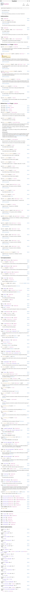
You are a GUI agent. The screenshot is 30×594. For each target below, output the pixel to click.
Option (18, 29)
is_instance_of (6, 417)
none (3, 451)
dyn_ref (4, 399)
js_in (5, 184)
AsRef (5, 260)
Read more (15, 281)
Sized (8, 531)
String (18, 122)
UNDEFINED (8, 107)
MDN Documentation (5, 12)
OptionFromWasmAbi (8, 442)
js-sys (8, 127)
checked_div (6, 216)
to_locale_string (8, 79)
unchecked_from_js (6, 378)
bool (2, 54)
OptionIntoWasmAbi (10, 449)
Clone (5, 278)
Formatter (13, 290)
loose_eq (6, 198)
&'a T (3, 591)
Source (2, 5)
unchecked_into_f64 (8, 252)
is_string (6, 118)
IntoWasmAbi (8, 351)
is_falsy (6, 194)
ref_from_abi (8, 491)
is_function (6, 170)
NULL (7, 105)
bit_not (6, 204)
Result (20, 290)
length (5, 20)
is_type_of (5, 423)
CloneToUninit (8, 540)
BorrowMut (7, 536)
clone (4, 279)
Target (4, 296)
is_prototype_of (7, 64)
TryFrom (8, 566)
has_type (4, 387)
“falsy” (12, 196)
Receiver (9, 554)
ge (4, 240)
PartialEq (6, 463)
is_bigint (6, 174)
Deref (8, 44)
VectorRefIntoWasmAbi (10, 589)
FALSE (7, 110)
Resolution (5, 475)
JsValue (21, 53)
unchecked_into (6, 405)
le (4, 234)
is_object (6, 161)
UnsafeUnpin (6, 522)
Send (4, 517)
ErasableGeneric (7, 305)
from (3, 313)
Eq (3, 303)
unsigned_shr (7, 210)
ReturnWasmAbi (8, 558)
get (5, 38)
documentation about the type (20, 135)
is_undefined (7, 149)
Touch (21, 29)
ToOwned (7, 562)
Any (6, 529)
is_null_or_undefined (8, 153)
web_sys (2, 2)
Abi (4, 331)
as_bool (6, 139)
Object (15, 44)
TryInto (8, 573)
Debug (5, 288)
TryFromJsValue (8, 569)
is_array (6, 166)
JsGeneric (7, 549)
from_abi (7, 335)
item (5, 29)
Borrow (6, 532)
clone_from (5, 283)
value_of (6, 97)
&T (15, 399)
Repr (4, 307)
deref (4, 299)
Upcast (22, 551)
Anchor (4, 433)
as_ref (4, 261)
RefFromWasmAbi (7, 479)
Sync (4, 519)
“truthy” (12, 191)
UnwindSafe (5, 524)
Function (16, 46)
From (5, 311)
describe (4, 508)
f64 (16, 112)
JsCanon (5, 343)
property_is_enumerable (9, 71)
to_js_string (7, 91)
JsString (18, 79)
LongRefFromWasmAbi (8, 428)
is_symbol (6, 157)
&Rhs (11, 468)
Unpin (4, 520)
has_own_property (8, 53)
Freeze (4, 513)
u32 (12, 20)
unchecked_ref (5, 411)
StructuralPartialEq (8, 496)
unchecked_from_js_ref (7, 383)
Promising (6, 473)
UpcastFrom (5, 497)
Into (8, 545)
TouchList (14, 1)
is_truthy (6, 190)
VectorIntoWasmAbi (9, 585)
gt (4, 246)
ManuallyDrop (10, 485)
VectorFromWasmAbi (9, 581)
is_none (4, 444)
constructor (6, 46)
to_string (6, 86)
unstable (24, 283)
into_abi (4, 356)
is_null (6, 145)
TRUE (7, 109)
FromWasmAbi (6, 329)
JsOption (18, 497)
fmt (3, 290)
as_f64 (5, 112)
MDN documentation (5, 51)
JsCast (5, 372)
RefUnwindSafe (6, 515)
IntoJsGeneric (7, 339)
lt (4, 228)
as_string (6, 122)
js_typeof (6, 178)
